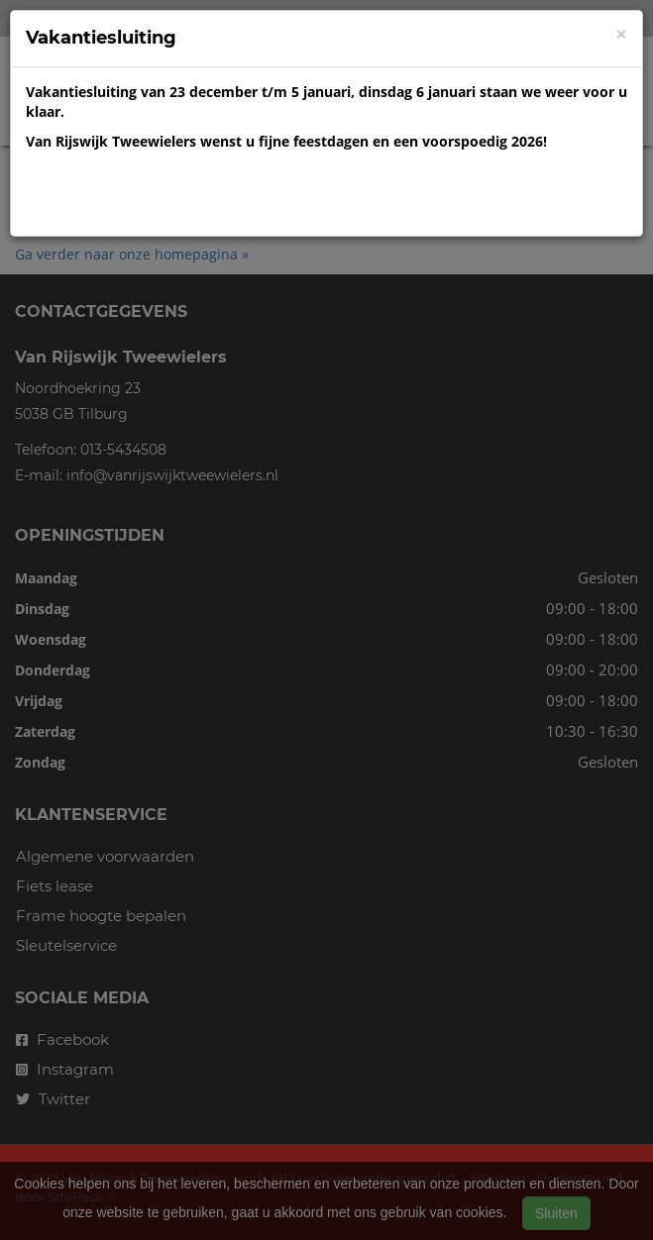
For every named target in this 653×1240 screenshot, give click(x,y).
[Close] (621, 34)
